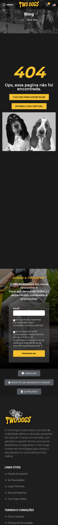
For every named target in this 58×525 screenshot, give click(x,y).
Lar (22, 19)
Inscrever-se (29, 353)
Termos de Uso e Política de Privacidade (28, 337)
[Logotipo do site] (29, 4)
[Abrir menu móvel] (8, 5)
